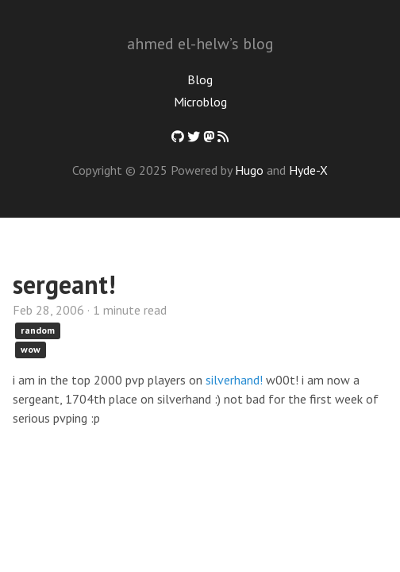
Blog (200, 79)
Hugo (249, 170)
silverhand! (234, 380)
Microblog (200, 102)
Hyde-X (308, 170)
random (38, 330)
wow (30, 349)
